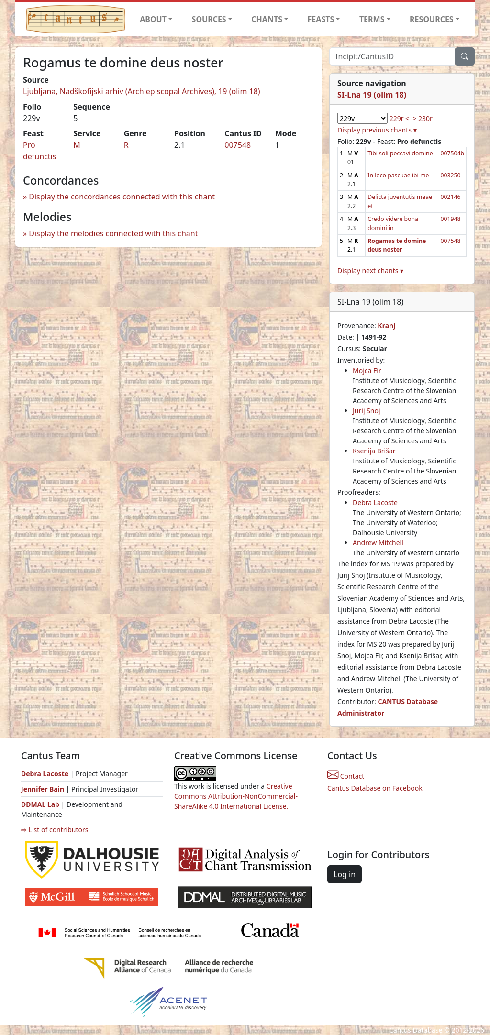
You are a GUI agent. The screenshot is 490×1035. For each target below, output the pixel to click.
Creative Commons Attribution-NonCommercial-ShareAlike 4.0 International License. (236, 796)
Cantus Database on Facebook (375, 788)
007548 (237, 145)
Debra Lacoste (375, 502)
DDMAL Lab (40, 804)
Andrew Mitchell (378, 542)
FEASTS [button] (321, 19)
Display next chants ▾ (370, 270)
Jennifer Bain (43, 788)
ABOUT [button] (153, 19)
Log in (345, 874)
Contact (345, 776)
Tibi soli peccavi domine (400, 153)
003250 (450, 175)
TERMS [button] (372, 19)
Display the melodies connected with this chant (113, 233)
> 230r (422, 118)
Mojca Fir (367, 370)
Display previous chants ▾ (377, 129)
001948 (450, 219)
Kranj (386, 325)
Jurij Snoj (366, 410)
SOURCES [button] (209, 19)
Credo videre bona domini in (393, 223)
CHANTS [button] (266, 19)
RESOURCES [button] (432, 19)
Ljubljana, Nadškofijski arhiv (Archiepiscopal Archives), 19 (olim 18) (141, 91)
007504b (452, 153)
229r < (399, 118)
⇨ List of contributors (54, 829)
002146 (450, 197)
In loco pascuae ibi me (398, 175)
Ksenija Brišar (374, 450)
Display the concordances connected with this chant (122, 196)
